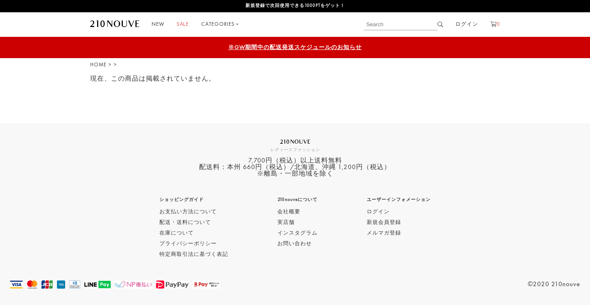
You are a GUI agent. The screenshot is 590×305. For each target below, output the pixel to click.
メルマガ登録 (384, 233)
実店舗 (286, 222)
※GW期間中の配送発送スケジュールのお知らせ (295, 47)
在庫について (176, 233)
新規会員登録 (384, 222)
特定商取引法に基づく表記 (193, 254)
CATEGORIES (218, 24)
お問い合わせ (294, 243)
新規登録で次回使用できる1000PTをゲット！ (295, 6)
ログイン (466, 24)
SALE (183, 24)
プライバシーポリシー (188, 243)
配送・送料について (185, 222)
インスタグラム (297, 233)
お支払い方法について (188, 212)
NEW (158, 24)
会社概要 (288, 212)
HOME (98, 65)
